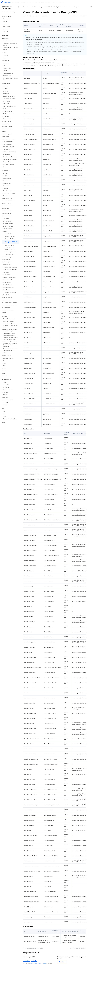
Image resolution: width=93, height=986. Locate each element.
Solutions (30, 2)
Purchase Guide (5, 35)
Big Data (58, 7)
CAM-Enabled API (50, 7)
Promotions (15, 2)
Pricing (37, 2)
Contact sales (34, 979)
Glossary (4, 422)
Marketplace (55, 2)
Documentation (26, 7)
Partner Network (45, 2)
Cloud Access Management (38, 7)
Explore (62, 2)
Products (23, 2)
